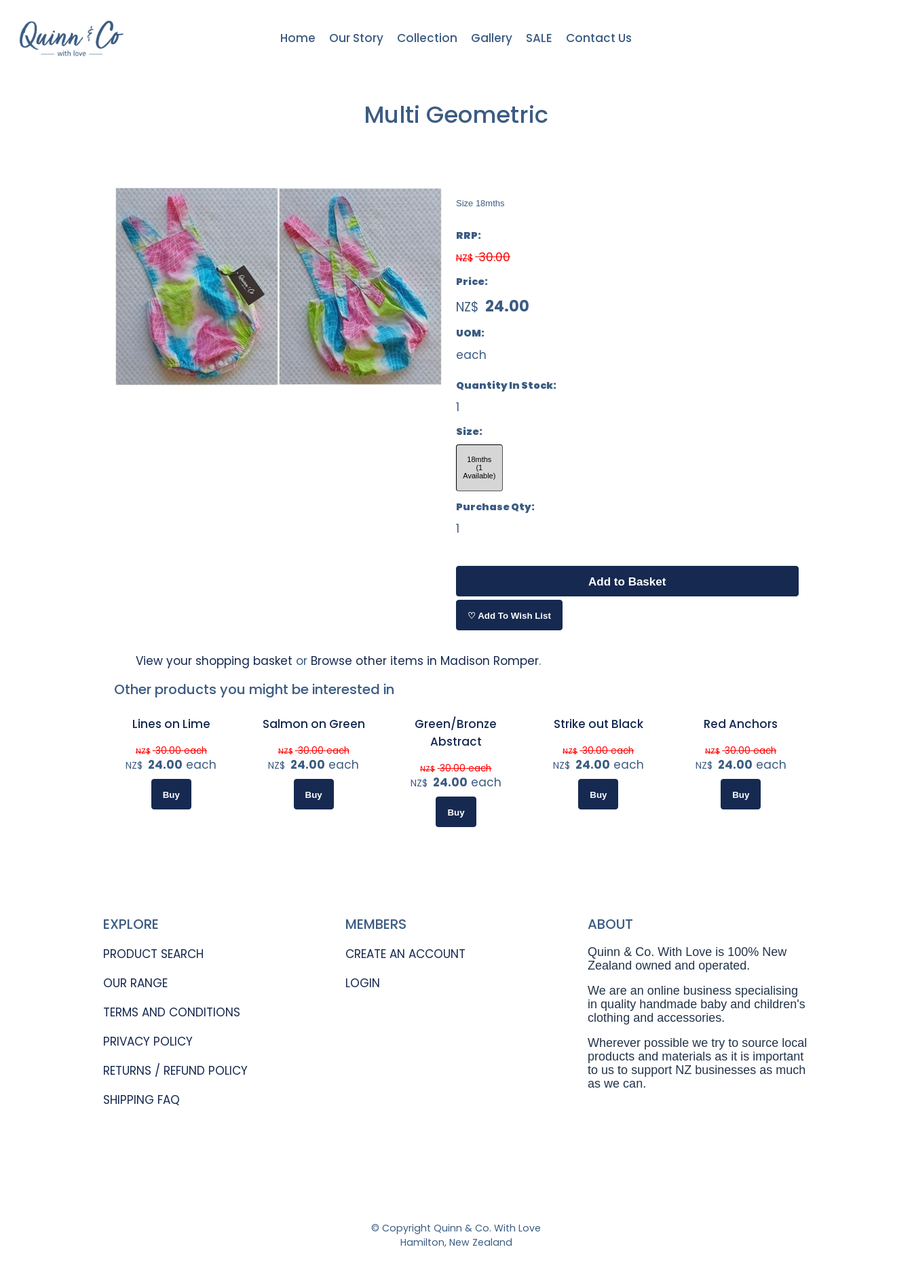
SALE (539, 38)
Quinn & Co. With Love (487, 1228)
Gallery (491, 38)
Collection (427, 38)
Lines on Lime (171, 724)
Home (298, 38)
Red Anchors (741, 724)
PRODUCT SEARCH (153, 954)
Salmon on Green (314, 724)
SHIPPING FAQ (141, 1100)
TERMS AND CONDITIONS (171, 1012)
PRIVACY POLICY (148, 1041)
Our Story (356, 38)
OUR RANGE (135, 983)
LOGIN (362, 983)
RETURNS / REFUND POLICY (175, 1071)
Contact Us (599, 38)
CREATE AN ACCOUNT (405, 954)
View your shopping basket (214, 661)
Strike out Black (598, 724)
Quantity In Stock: (506, 385)
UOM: (470, 333)
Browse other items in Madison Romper (425, 661)
